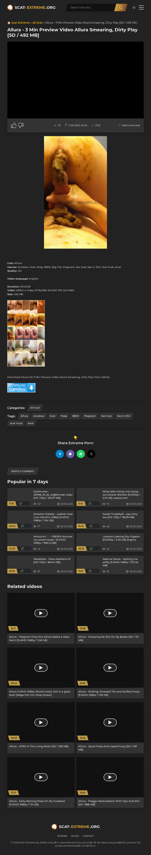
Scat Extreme (20, 22)
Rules (75, 836)
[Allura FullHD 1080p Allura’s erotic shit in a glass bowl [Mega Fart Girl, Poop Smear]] (41, 673)
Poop (64, 415)
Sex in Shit (123, 415)
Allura (24, 415)
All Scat (37, 22)
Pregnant (90, 415)
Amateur (39, 415)
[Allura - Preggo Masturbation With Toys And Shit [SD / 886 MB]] (110, 782)
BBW (75, 415)
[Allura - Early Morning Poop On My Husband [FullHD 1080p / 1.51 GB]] (41, 782)
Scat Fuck (16, 423)
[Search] (120, 7)
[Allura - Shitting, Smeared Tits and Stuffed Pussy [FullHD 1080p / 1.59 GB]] (110, 673)
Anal (31, 423)
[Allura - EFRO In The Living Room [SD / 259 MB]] (41, 727)
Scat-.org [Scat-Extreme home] (35, 7)
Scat (52, 415)
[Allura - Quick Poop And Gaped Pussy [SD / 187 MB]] (110, 727)
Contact (88, 836)
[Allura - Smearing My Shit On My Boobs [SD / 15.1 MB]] (110, 618)
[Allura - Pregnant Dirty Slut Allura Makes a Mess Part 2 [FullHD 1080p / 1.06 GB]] (41, 618)
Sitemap (62, 836)
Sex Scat (106, 415)
